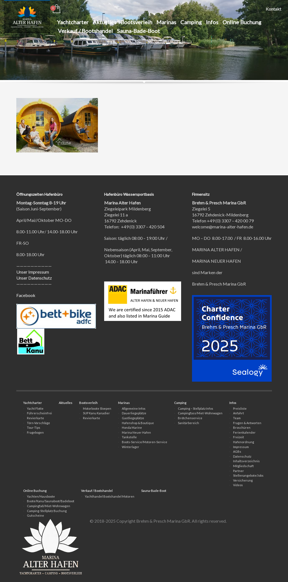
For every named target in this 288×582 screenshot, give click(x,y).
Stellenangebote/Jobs (248, 475)
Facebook (25, 295)
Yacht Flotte (35, 408)
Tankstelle (129, 437)
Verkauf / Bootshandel (97, 490)
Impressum (241, 447)
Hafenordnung (243, 442)
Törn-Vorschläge (38, 423)
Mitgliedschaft (243, 466)
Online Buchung (35, 490)
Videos (238, 485)
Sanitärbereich (188, 423)
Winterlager (130, 447)
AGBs (237, 451)
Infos (232, 403)
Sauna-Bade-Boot (153, 490)
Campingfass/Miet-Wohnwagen (200, 413)
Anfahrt (238, 413)
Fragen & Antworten (247, 423)
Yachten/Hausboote (41, 496)
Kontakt (273, 8)
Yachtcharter (32, 403)
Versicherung (243, 480)
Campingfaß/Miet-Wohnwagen (48, 506)
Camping (180, 403)
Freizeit (238, 437)
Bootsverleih (88, 403)
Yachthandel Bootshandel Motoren (109, 496)
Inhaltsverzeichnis (246, 461)
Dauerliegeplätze (134, 413)
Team (237, 418)
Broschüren (241, 427)
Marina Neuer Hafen (136, 432)
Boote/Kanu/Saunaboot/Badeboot (50, 501)
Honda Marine (132, 427)
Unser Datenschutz (34, 277)
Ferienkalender (244, 432)
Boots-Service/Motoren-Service (144, 442)
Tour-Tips (33, 427)
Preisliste (240, 408)
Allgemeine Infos (133, 408)
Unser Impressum (32, 271)
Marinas (124, 403)
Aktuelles (65, 403)
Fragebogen (35, 432)
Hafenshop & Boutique (138, 423)
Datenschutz (242, 456)
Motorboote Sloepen (97, 408)
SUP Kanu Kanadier (96, 413)
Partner (238, 471)
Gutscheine (35, 515)
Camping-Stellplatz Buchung (47, 511)
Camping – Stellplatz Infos (195, 408)
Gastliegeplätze (133, 418)
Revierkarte (35, 418)
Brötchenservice (190, 418)
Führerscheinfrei (39, 413)
